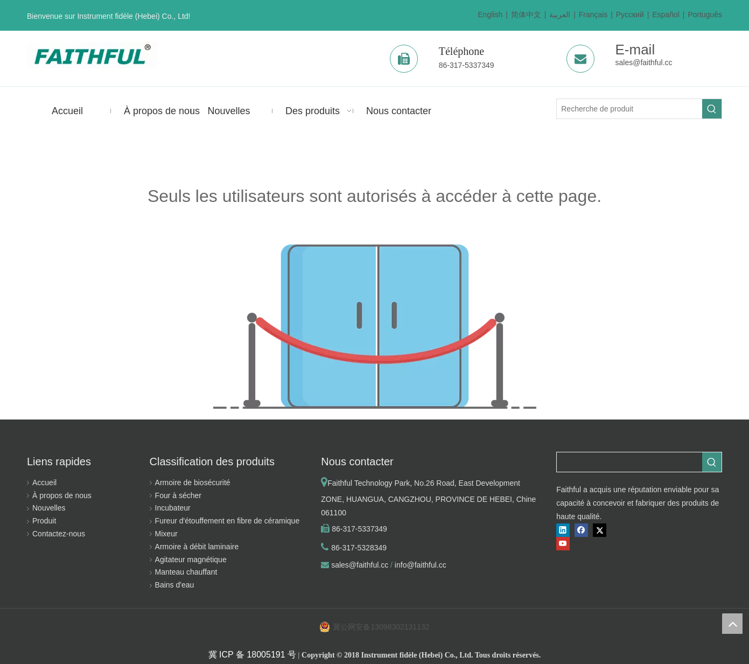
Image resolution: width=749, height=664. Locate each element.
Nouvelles (48, 508)
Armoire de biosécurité (192, 482)
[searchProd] (629, 462)
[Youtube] (563, 543)
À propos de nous (62, 495)
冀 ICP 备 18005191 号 (252, 654)
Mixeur (166, 533)
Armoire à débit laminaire (197, 546)
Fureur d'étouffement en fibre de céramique (227, 520)
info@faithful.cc (420, 565)
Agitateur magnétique (191, 559)
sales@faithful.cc (644, 62)
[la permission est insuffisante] (374, 326)
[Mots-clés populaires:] (712, 108)
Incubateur (173, 508)
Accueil (44, 482)
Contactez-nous (58, 533)
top (732, 623)
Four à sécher (178, 495)
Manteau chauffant (186, 572)
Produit (44, 520)
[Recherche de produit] (629, 108)
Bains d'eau (174, 585)
